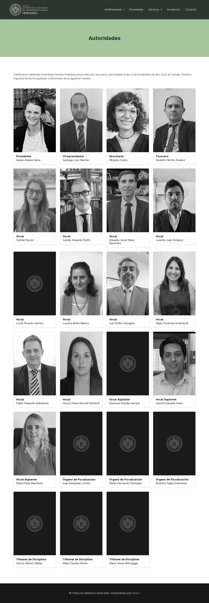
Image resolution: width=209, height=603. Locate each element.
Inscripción (173, 9)
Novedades (136, 9)
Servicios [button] (154, 9)
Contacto (191, 9)
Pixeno (136, 593)
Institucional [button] (113, 9)
